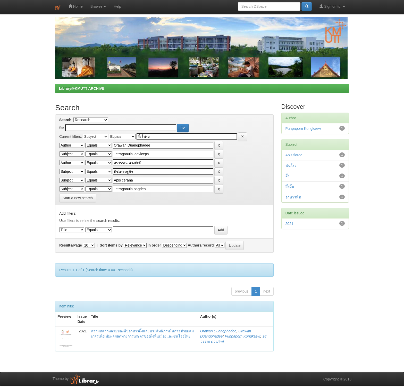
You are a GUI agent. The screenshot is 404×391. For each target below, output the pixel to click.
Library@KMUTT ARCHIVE (81, 88)
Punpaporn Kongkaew (242, 336)
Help (117, 6)
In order (154, 245)
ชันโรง (291, 165)
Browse (98, 6)
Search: (65, 120)
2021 (289, 224)
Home (76, 6)
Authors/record (201, 245)
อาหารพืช (293, 197)
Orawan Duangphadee (218, 331)
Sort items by (111, 245)
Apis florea (293, 155)
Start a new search (78, 198)
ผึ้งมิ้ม (289, 187)
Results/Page (70, 245)
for (61, 128)
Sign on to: (332, 6)
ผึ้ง (287, 176)
